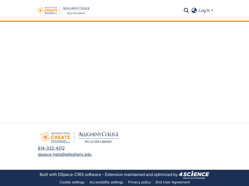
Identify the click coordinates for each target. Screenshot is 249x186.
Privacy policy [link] (139, 182)
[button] (63, 10)
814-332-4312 (51, 148)
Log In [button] (205, 10)
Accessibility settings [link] (106, 182)
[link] (194, 174)
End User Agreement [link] (173, 182)
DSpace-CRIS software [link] (79, 174)
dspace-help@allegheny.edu (65, 154)
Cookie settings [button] (72, 182)
